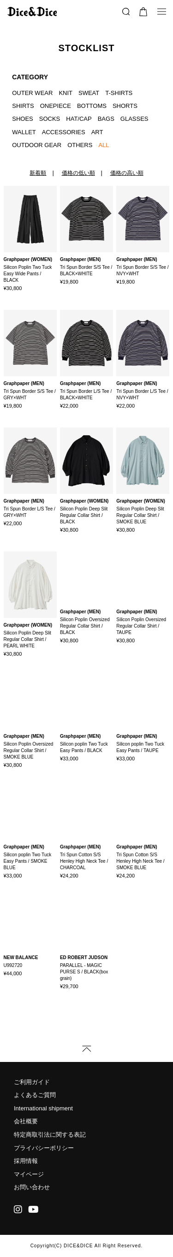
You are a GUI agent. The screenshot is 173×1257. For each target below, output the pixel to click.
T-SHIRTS (118, 92)
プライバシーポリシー (44, 1147)
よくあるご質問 (35, 1094)
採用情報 (26, 1160)
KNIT (65, 92)
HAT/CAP (78, 118)
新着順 (38, 173)
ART (97, 132)
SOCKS (49, 118)
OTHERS (79, 145)
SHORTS (125, 105)
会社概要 (26, 1121)
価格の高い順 (126, 173)
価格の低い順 (78, 173)
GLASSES (134, 118)
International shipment (43, 1108)
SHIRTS (23, 105)
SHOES (22, 118)
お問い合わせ (32, 1187)
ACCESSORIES (63, 132)
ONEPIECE (55, 105)
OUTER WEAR (32, 92)
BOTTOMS (92, 105)
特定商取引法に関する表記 (50, 1134)
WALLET (24, 132)
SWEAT (88, 92)
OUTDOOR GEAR (36, 145)
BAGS (106, 118)
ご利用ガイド (32, 1082)
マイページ (29, 1174)
